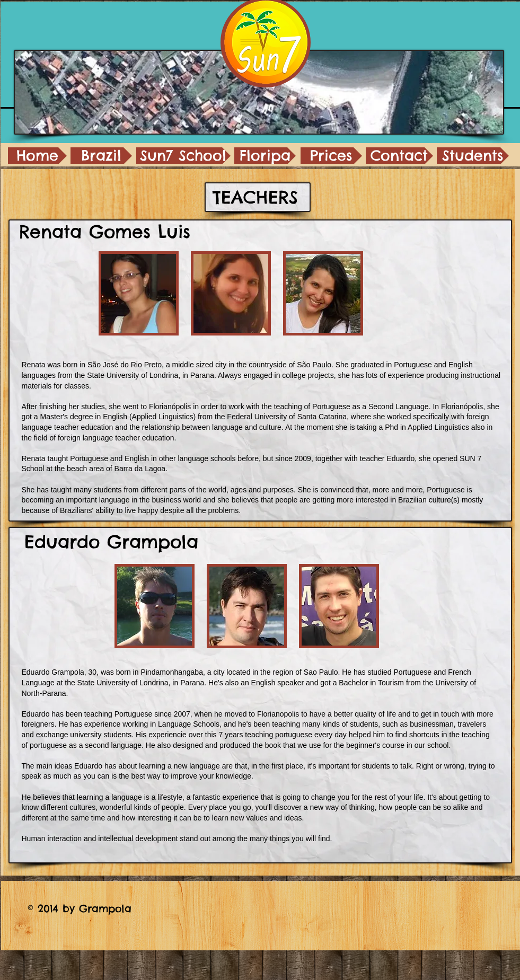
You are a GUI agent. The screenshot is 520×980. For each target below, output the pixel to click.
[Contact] (399, 155)
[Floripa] (265, 155)
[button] (139, 293)
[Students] (473, 155)
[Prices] (331, 155)
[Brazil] (101, 155)
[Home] (37, 155)
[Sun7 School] (183, 155)
